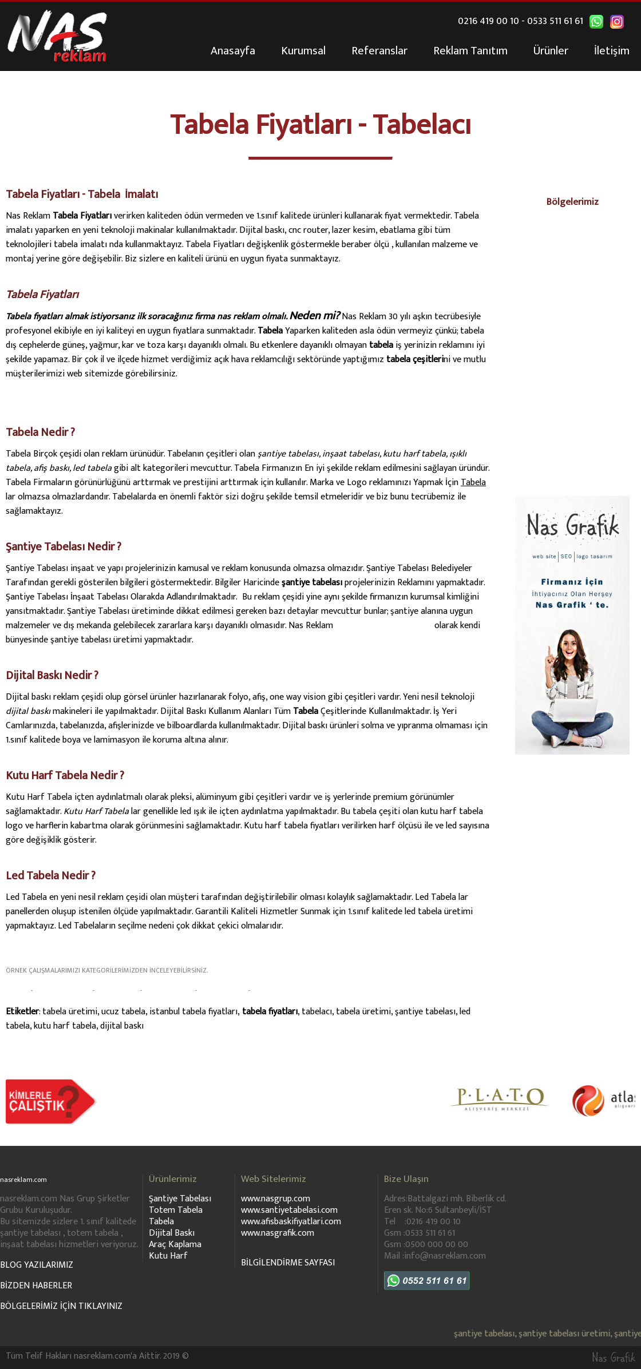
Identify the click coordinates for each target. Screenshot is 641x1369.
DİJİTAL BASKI (117, 990)
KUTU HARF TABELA (282, 990)
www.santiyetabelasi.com (383, 625)
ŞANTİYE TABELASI (62, 990)
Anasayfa (233, 51)
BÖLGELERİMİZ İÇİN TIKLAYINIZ (61, 1306)
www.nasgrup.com (275, 1199)
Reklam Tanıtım (470, 51)
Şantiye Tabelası (180, 1199)
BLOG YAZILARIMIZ (36, 1265)
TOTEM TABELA (222, 990)
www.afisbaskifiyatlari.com (291, 1221)
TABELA (16, 990)
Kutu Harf (168, 1256)
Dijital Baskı (172, 1233)
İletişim (612, 51)
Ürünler (550, 51)
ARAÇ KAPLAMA (168, 990)
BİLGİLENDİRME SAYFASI (288, 1263)
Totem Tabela (176, 1210)
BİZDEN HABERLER (36, 1285)
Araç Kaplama (175, 1244)
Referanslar (379, 51)
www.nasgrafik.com (277, 1233)
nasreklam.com (31, 1179)
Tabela (161, 1221)
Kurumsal (303, 51)
